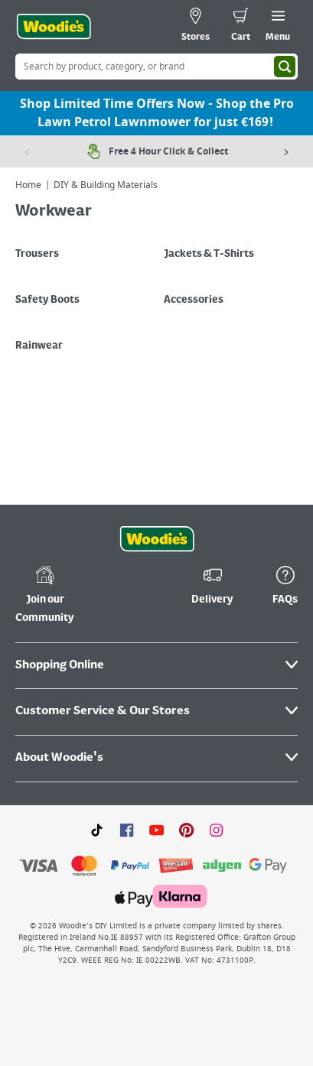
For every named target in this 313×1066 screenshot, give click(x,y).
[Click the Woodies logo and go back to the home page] (53, 27)
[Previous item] (26, 151)
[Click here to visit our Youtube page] (156, 830)
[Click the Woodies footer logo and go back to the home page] (157, 539)
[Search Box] (156, 67)
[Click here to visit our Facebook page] (126, 830)
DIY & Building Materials (106, 185)
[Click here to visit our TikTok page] (97, 830)
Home (28, 185)
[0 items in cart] (240, 27)
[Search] (285, 67)
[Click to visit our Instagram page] (216, 830)
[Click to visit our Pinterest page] (186, 830)
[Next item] (286, 151)
